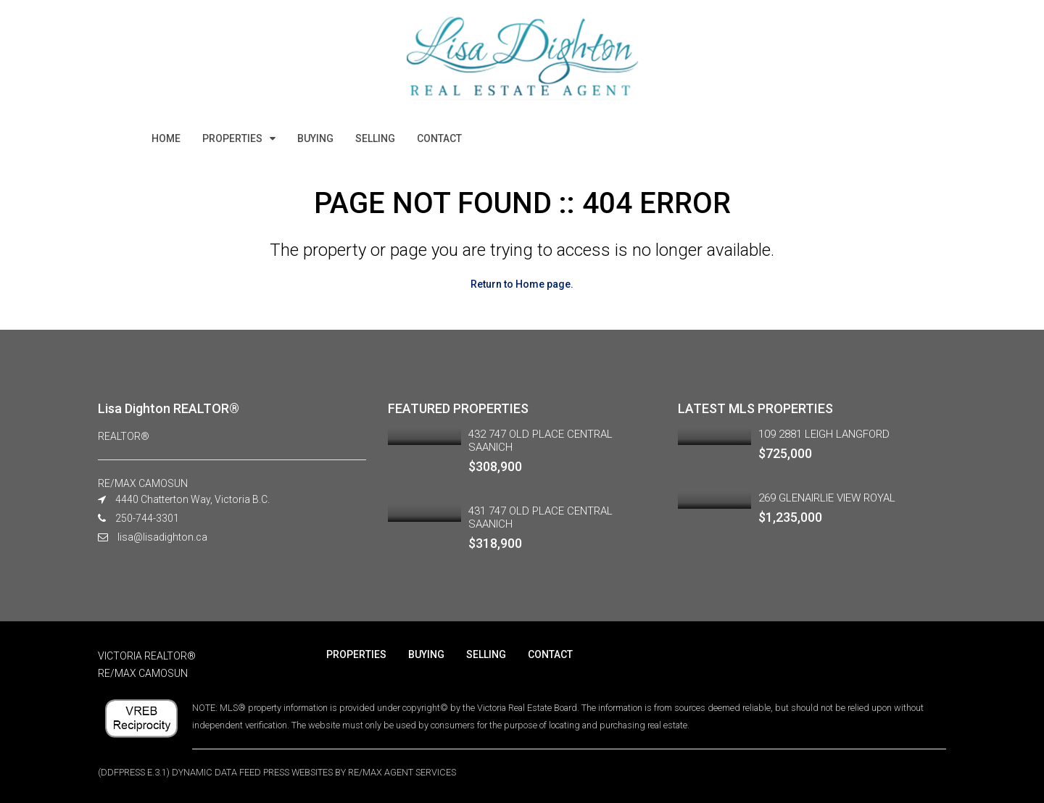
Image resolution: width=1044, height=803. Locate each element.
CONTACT (439, 138)
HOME (166, 138)
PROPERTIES (232, 138)
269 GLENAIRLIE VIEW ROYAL (826, 497)
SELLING (375, 138)
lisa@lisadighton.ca (162, 537)
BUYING (315, 138)
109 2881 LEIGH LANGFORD (824, 434)
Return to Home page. (522, 284)
